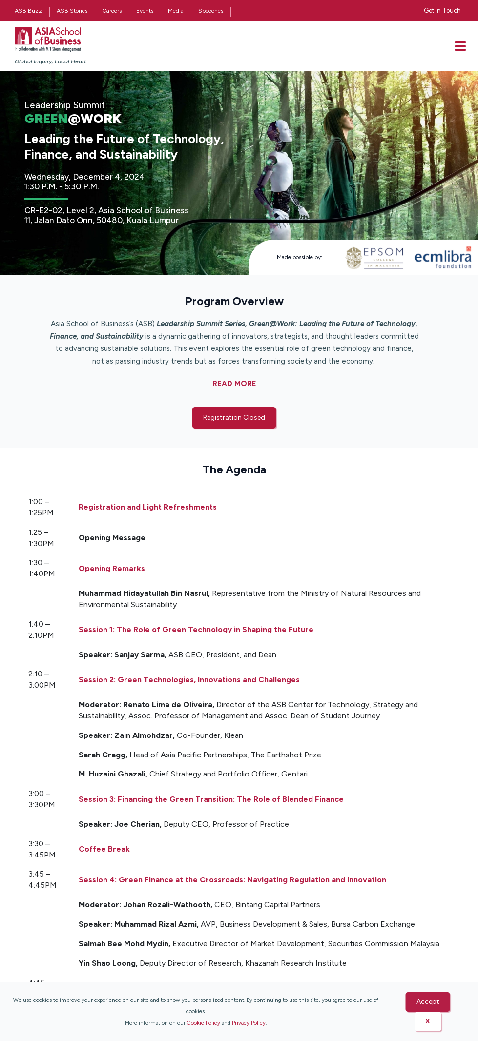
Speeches (210, 10)
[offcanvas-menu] (460, 46)
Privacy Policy (249, 1023)
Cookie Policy (203, 1023)
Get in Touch (442, 10)
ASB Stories (72, 10)
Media (176, 10)
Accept (427, 1002)
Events (144, 10)
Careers (112, 10)
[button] (234, 418)
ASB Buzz (28, 10)
